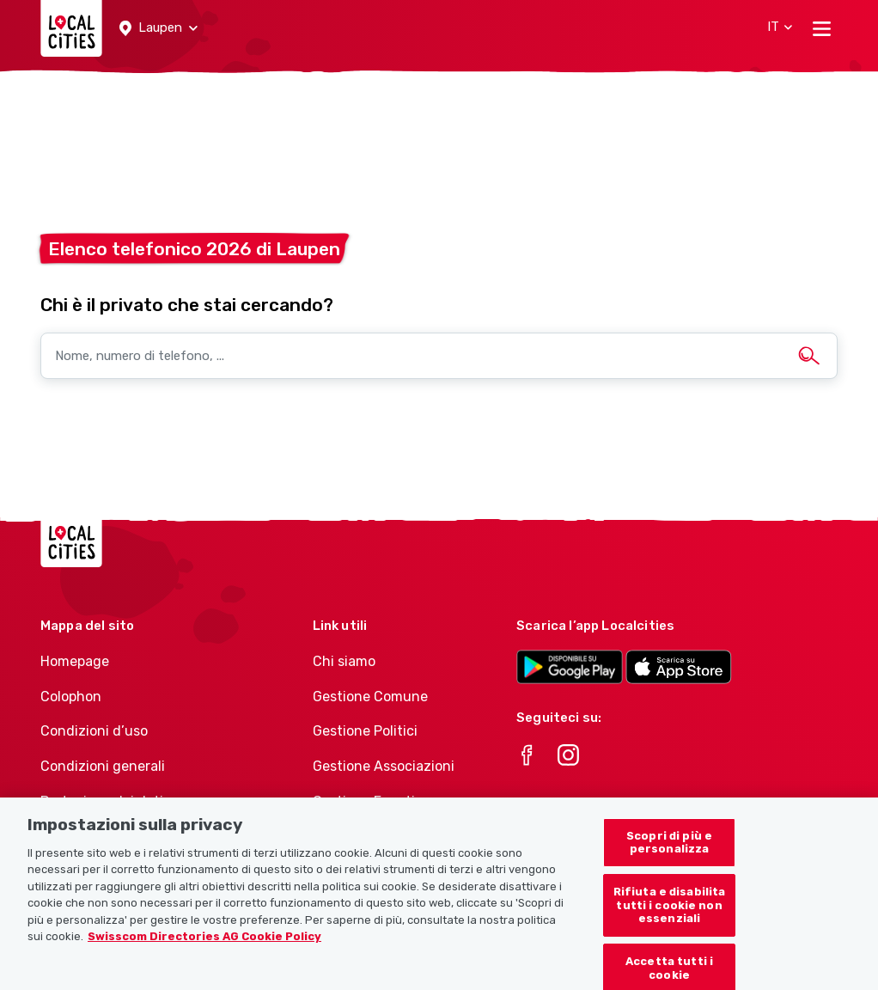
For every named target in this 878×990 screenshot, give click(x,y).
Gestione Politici (365, 731)
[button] (158, 28)
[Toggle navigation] (822, 28)
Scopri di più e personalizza (669, 849)
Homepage (74, 661)
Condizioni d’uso (94, 731)
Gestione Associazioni (383, 766)
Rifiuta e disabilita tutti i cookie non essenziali (669, 912)
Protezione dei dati (101, 801)
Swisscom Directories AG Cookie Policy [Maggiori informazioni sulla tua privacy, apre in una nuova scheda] (204, 943)
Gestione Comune (370, 696)
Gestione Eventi (364, 801)
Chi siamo (344, 661)
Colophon (70, 696)
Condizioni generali (102, 766)
